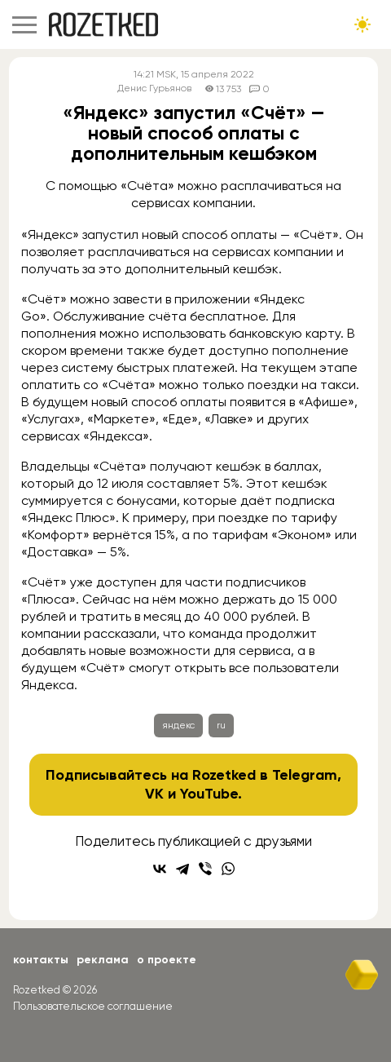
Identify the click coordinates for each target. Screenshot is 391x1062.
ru (221, 725)
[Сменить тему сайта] (362, 24)
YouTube (209, 794)
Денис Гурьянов (154, 88)
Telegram (304, 775)
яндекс (178, 725)
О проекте (166, 960)
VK (154, 794)
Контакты (40, 960)
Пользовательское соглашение (93, 1006)
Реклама (103, 960)
